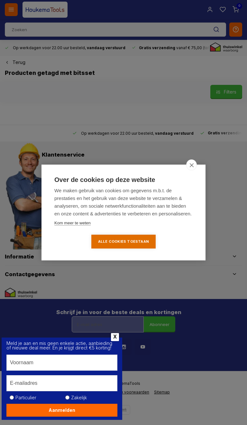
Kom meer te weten (72, 223)
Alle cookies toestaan (123, 241)
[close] (191, 164)
